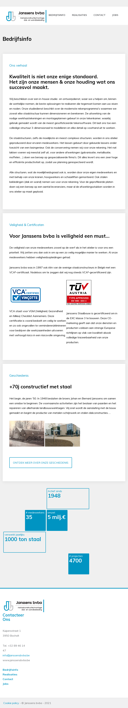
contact (100, 15)
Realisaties (79, 15)
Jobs (5, 683)
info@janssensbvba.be (16, 655)
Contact (8, 679)
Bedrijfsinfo (57, 15)
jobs (115, 15)
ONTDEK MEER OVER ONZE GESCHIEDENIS (40, 462)
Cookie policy (11, 703)
